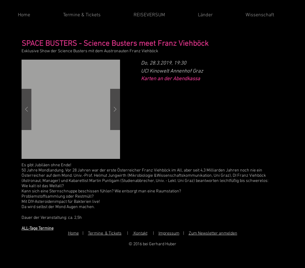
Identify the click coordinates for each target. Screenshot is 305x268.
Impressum (169, 233)
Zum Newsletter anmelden (213, 233)
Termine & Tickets (105, 233)
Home (73, 233)
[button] (71, 109)
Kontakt (140, 233)
